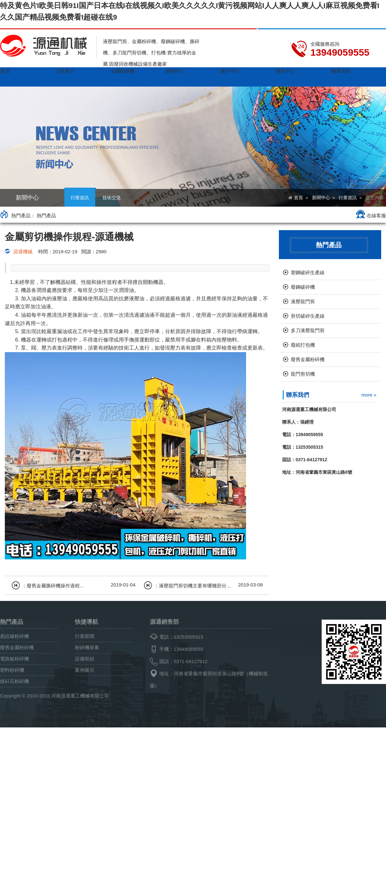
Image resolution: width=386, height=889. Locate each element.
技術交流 (112, 197)
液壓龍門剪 (298, 302)
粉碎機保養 (87, 647)
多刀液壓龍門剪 (303, 331)
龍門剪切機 (298, 374)
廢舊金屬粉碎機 (303, 360)
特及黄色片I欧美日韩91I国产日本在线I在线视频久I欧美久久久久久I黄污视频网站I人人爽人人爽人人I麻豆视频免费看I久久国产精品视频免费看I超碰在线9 (162, 723)
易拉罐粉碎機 (14, 636)
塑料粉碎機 (12, 670)
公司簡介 (64, 71)
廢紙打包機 (298, 345)
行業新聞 (84, 636)
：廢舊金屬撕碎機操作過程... (47, 584)
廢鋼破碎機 (298, 287)
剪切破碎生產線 (303, 316)
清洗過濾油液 (139, 315)
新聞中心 (175, 71)
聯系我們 (340, 71)
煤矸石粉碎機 (14, 681)
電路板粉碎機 (14, 658)
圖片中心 (230, 71)
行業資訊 (79, 194)
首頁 (5, 71)
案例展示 (84, 670)
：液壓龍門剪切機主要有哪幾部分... (187, 584)
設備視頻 (84, 658)
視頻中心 (285, 71)
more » (368, 395)
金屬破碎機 (122, 71)
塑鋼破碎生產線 (303, 273)
